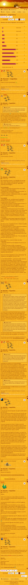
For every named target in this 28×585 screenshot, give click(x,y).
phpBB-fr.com (16, 582)
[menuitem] (2, 10)
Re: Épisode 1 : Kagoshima (9, 79)
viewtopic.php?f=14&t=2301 (9, 567)
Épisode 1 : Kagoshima (8, 15)
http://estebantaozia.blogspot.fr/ (18, 338)
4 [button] (17, 19)
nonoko (7, 70)
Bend (6, 282)
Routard (5, 460)
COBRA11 (5, 94)
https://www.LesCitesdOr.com (9, 478)
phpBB (10, 581)
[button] (9, 19)
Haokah (5, 168)
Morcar (5, 398)
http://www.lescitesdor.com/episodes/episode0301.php (12, 474)
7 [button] (22, 19)
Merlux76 (2, 482)
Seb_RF (5, 538)
